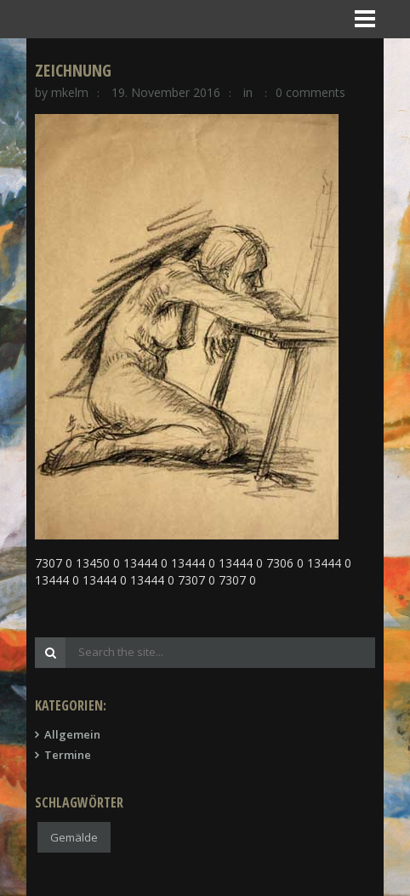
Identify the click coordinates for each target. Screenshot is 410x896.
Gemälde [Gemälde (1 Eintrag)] (74, 837)
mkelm (69, 92)
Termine (67, 754)
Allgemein (72, 734)
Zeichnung (73, 70)
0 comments (310, 92)
